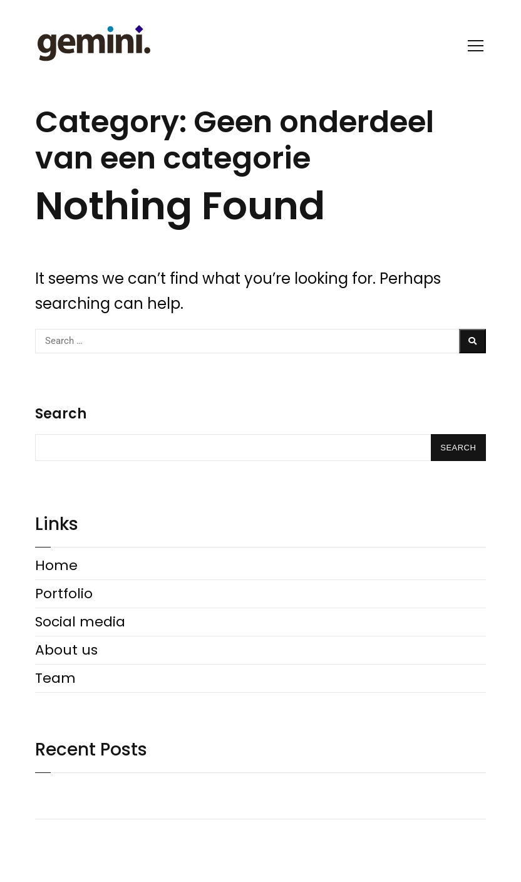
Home (56, 565)
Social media (80, 621)
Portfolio (64, 593)
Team (55, 678)
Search (60, 413)
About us (66, 650)
